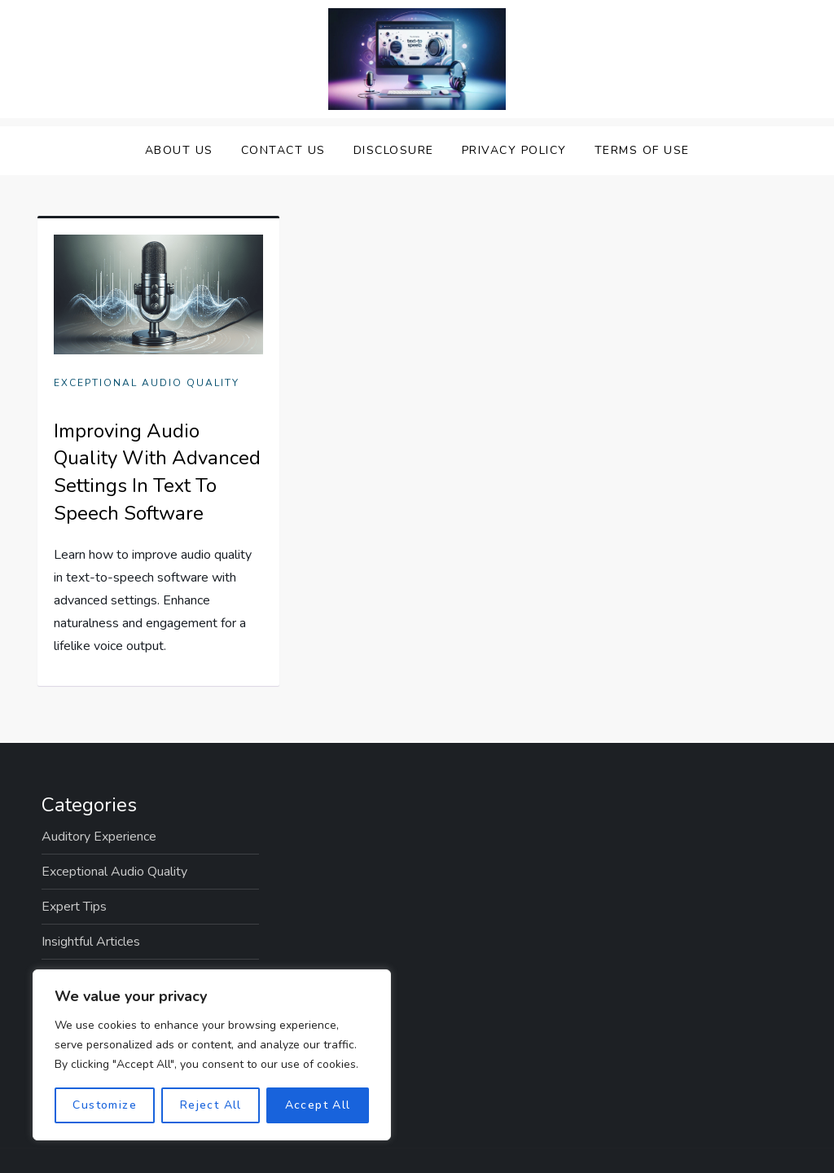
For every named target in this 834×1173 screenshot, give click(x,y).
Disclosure (393, 150)
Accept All (318, 1105)
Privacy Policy (514, 150)
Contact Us (283, 150)
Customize (104, 1105)
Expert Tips (74, 907)
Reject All (211, 1105)
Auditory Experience (99, 837)
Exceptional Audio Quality (146, 383)
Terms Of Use (642, 150)
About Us (179, 150)
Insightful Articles (91, 942)
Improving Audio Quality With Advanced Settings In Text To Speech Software (157, 472)
